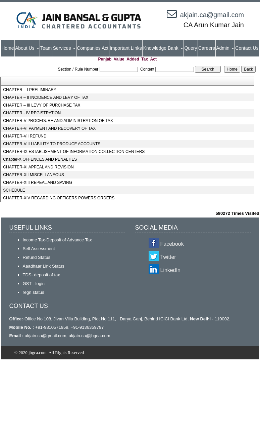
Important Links (126, 48)
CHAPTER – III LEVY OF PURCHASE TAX (41, 105)
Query (190, 48)
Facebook (172, 244)
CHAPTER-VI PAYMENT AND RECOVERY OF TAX (49, 128)
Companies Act (92, 48)
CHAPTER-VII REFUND (24, 136)
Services (64, 48)
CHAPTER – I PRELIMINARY (29, 89)
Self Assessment (39, 248)
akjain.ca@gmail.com (212, 14)
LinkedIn (170, 270)
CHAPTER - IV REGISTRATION (32, 113)
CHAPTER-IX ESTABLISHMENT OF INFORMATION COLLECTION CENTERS (74, 151)
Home (7, 48)
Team (46, 48)
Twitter (168, 257)
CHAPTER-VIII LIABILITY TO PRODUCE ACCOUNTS (51, 144)
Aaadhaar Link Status (43, 266)
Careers (206, 48)
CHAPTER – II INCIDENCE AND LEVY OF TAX (45, 97)
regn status (33, 292)
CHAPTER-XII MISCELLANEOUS (33, 174)
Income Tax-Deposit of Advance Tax (57, 239)
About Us (27, 48)
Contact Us (246, 48)
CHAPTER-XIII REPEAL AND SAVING (37, 182)
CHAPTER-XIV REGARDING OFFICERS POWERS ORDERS (58, 198)
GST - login (34, 283)
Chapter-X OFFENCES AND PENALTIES (40, 159)
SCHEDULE (14, 190)
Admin (225, 48)
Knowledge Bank (163, 48)
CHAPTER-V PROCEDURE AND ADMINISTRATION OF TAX (58, 120)
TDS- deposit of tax (41, 274)
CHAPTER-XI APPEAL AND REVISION (38, 167)
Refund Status (36, 257)
